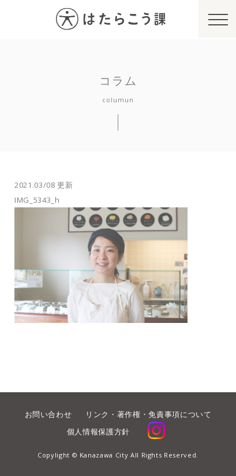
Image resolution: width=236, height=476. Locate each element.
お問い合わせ (48, 414)
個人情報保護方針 (98, 431)
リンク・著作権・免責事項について (148, 414)
